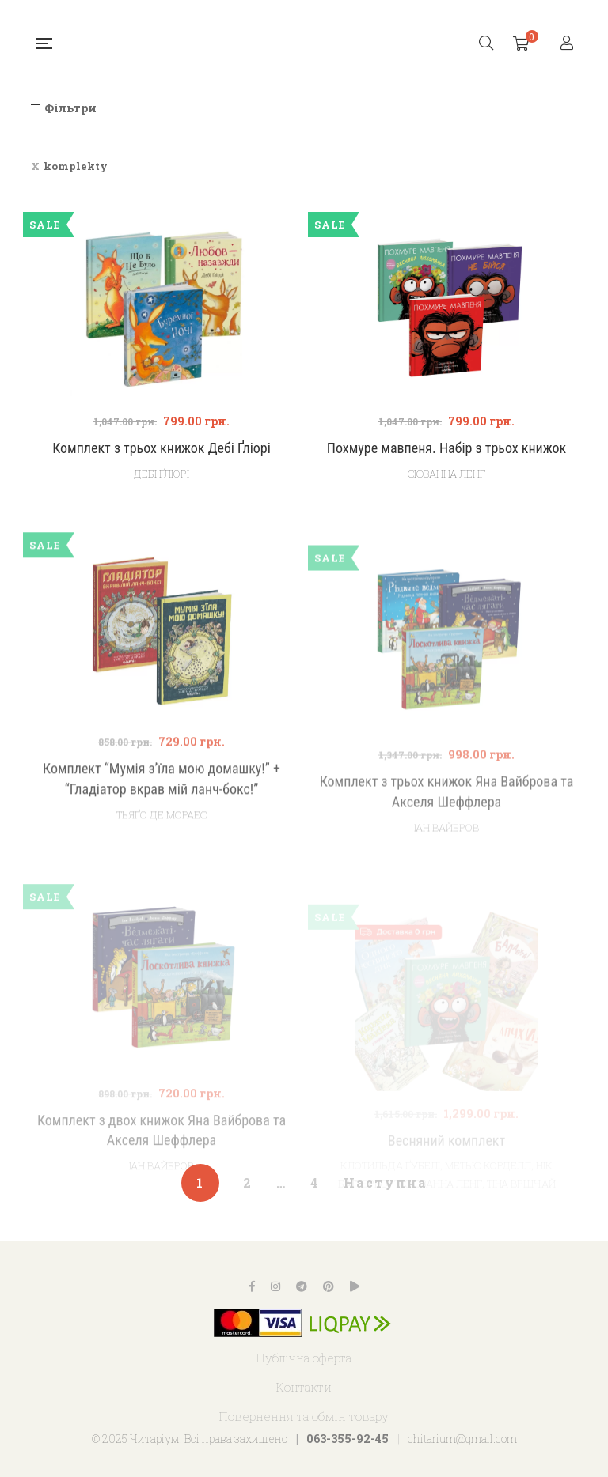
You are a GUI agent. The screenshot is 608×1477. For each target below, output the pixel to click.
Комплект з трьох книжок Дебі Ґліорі (161, 448)
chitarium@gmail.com (462, 1438)
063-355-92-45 (347, 1438)
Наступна (386, 1182)
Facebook (252, 1286)
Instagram (275, 1286)
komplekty (76, 166)
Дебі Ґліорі (161, 474)
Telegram (301, 1286)
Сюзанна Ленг (446, 474)
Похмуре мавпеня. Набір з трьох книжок (446, 448)
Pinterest (328, 1286)
